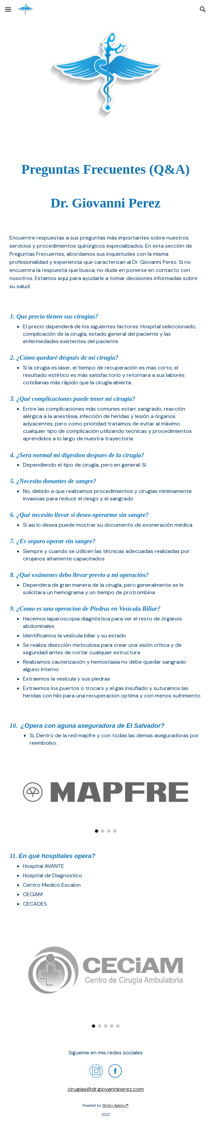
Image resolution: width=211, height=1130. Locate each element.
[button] (8, 9)
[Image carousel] (105, 799)
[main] (105, 186)
